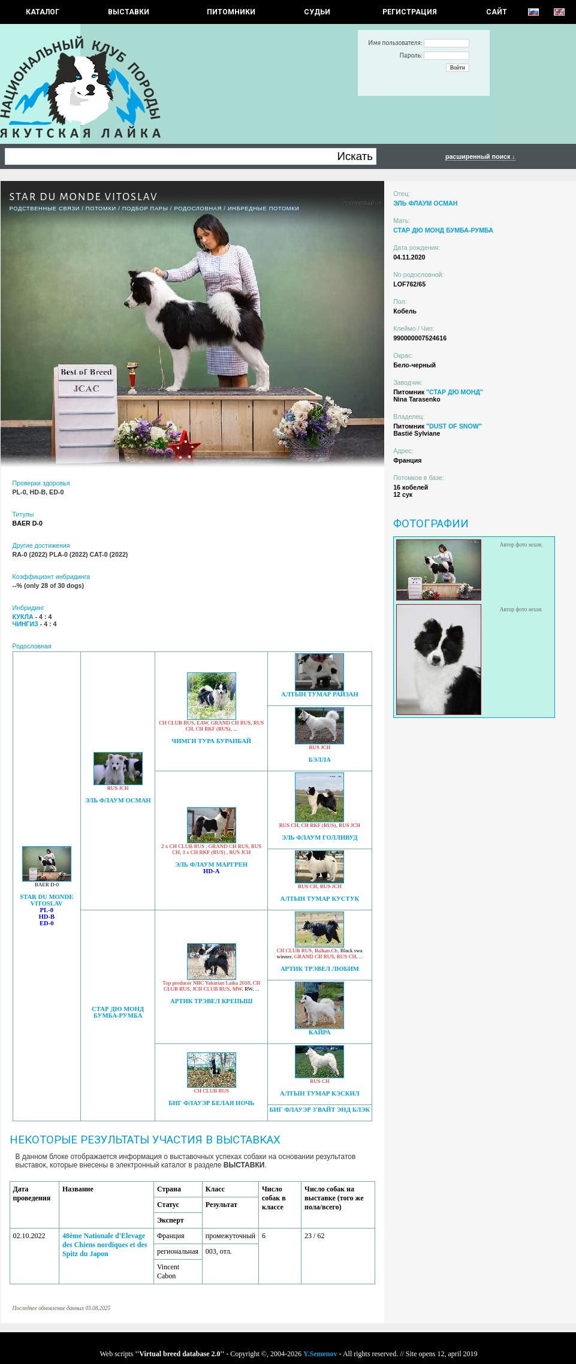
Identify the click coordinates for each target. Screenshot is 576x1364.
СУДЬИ (317, 12)
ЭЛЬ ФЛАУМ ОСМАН (118, 800)
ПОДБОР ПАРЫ (145, 209)
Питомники (231, 12)
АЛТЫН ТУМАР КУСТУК (320, 898)
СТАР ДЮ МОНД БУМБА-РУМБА (118, 1012)
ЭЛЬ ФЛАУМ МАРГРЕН (211, 864)
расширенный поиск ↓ (480, 156)
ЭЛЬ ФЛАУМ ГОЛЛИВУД (320, 837)
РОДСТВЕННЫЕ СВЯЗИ (45, 209)
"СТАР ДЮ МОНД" (454, 392)
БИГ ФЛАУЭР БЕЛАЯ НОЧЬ (211, 1103)
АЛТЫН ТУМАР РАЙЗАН (319, 694)
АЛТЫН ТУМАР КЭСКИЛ (320, 1093)
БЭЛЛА (320, 759)
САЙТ (496, 12)
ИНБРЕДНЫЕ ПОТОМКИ (264, 209)
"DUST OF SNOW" (454, 426)
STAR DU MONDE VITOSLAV (46, 900)
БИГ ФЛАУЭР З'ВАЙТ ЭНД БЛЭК (319, 1109)
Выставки (128, 12)
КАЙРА (320, 1032)
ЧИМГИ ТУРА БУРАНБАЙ (211, 741)
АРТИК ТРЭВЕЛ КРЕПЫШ (211, 1001)
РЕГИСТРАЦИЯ (409, 12)
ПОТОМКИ (101, 209)
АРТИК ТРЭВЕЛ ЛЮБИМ (320, 968)
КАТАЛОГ (42, 12)
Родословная (198, 209)
